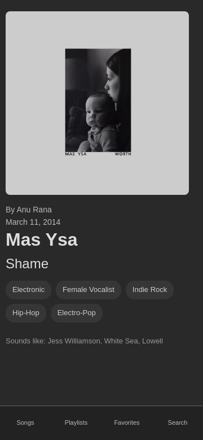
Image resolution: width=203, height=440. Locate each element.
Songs (25, 422)
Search (178, 422)
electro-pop (77, 312)
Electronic (28, 289)
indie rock (150, 289)
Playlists (76, 422)
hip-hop (25, 312)
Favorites (126, 422)
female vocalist (88, 289)
